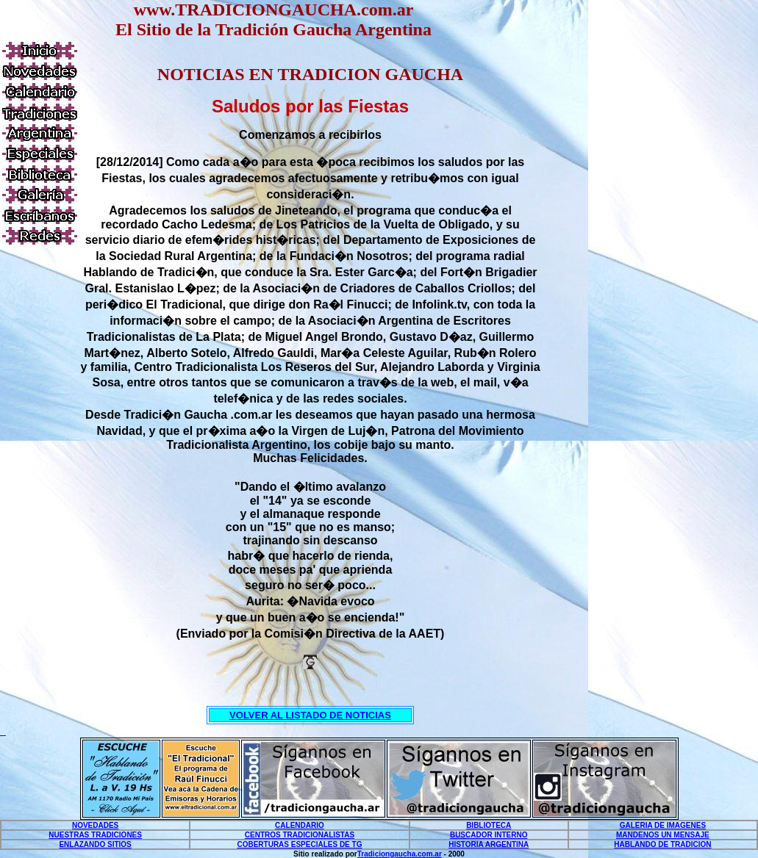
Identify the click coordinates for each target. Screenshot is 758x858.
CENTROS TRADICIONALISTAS (299, 835)
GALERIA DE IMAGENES (663, 825)
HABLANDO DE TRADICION (662, 844)
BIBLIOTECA (488, 825)
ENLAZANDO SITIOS (95, 844)
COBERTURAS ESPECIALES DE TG (299, 844)
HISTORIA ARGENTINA (488, 844)
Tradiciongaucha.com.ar (399, 854)
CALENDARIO (299, 825)
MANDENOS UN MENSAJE (662, 835)
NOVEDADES (95, 825)
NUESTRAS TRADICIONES (95, 835)
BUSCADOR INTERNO (489, 835)
